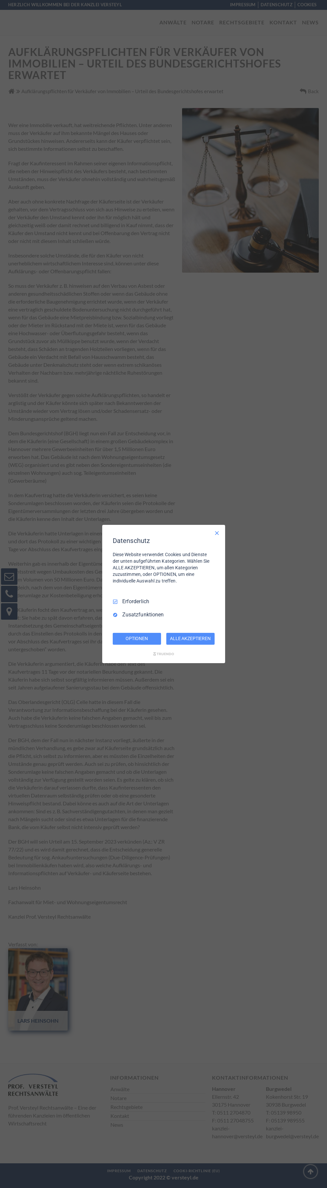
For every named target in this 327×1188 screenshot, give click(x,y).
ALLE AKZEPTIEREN (190, 638)
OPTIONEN (137, 638)
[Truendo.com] (164, 654)
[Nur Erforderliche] (217, 533)
